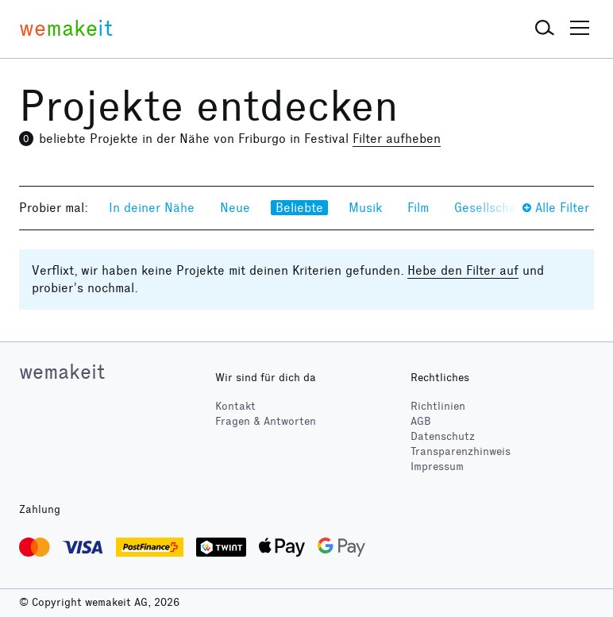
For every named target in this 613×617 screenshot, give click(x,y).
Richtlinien (438, 406)
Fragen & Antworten (265, 421)
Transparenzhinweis (461, 451)
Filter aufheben (397, 138)
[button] (544, 28)
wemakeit (62, 371)
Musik (365, 207)
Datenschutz (443, 436)
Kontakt (235, 406)
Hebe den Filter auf (463, 270)
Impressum (437, 466)
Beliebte (299, 207)
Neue (235, 207)
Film (418, 207)
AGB (421, 421)
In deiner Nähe (152, 207)
